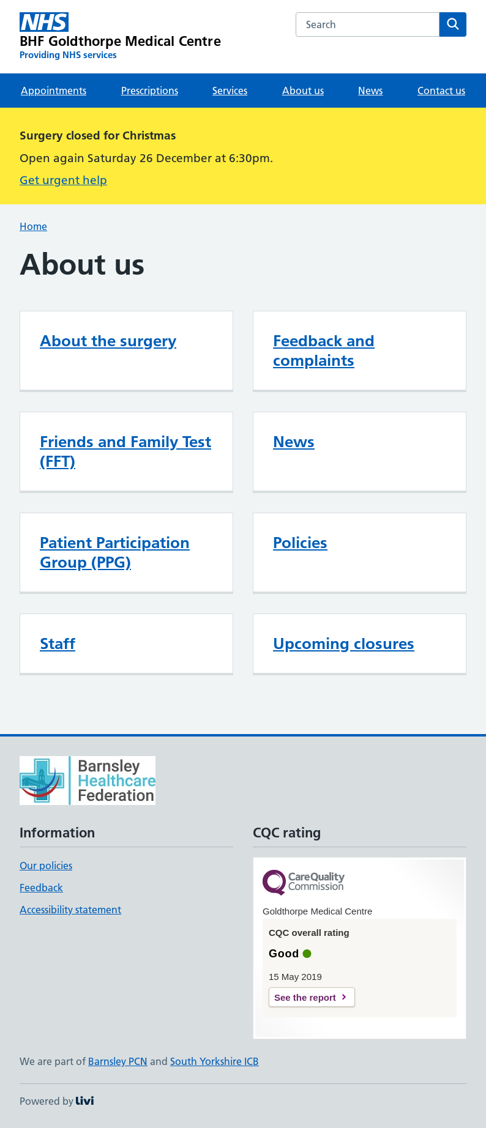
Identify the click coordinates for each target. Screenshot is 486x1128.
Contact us (441, 90)
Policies (300, 542)
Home (33, 226)
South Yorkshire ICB (214, 1061)
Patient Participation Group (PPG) (115, 552)
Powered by (57, 1101)
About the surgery (108, 341)
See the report (305, 997)
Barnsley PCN (118, 1061)
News (370, 90)
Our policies (46, 865)
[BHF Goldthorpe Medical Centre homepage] (120, 36)
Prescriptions (149, 90)
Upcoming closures (343, 643)
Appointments (53, 90)
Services (229, 90)
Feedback (41, 887)
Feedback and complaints (324, 350)
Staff (57, 643)
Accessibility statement (70, 910)
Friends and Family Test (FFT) (125, 451)
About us (303, 90)
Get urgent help (63, 180)
